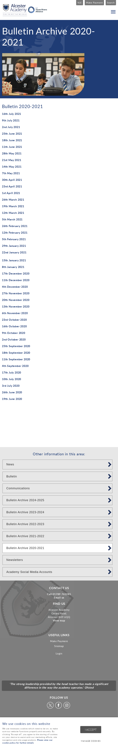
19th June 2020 (12, 399)
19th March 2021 (13, 206)
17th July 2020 (11, 372)
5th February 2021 (14, 239)
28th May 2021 (11, 153)
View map (59, 620)
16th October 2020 (14, 326)
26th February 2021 (14, 226)
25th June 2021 (12, 133)
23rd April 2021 (12, 186)
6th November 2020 (15, 313)
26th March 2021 (13, 199)
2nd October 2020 (14, 339)
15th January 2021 (14, 260)
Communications (18, 488)
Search (111, 2)
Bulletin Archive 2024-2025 (25, 500)
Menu (112, 12)
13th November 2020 (15, 306)
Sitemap (59, 646)
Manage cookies (90, 741)
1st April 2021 (11, 193)
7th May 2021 (11, 173)
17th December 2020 (15, 273)
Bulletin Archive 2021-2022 (25, 536)
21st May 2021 (11, 160)
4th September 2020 (15, 366)
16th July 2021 (11, 114)
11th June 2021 (12, 147)
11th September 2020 (16, 359)
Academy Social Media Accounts (29, 572)
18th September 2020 (16, 353)
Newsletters (14, 560)
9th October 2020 (13, 333)
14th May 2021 (11, 166)
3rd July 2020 (10, 386)
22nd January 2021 (14, 252)
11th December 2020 (15, 280)
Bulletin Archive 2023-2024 (25, 512)
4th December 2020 (15, 287)
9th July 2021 (10, 120)
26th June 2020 (12, 392)
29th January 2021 (14, 246)
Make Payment (94, 2)
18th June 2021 (12, 140)
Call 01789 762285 (59, 594)
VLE (79, 2)
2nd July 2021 (11, 127)
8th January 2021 (13, 267)
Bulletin (11, 476)
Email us (59, 597)
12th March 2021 (13, 213)
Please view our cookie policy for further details (27, 741)
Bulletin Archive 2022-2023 (25, 524)
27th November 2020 (15, 293)
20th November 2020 (15, 300)
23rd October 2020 (14, 320)
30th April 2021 (12, 180)
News (10, 464)
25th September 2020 (16, 346)
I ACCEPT (91, 729)
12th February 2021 (14, 232)
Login (59, 653)
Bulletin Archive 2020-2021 (25, 548)
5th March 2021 (12, 219)
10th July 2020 (11, 379)
